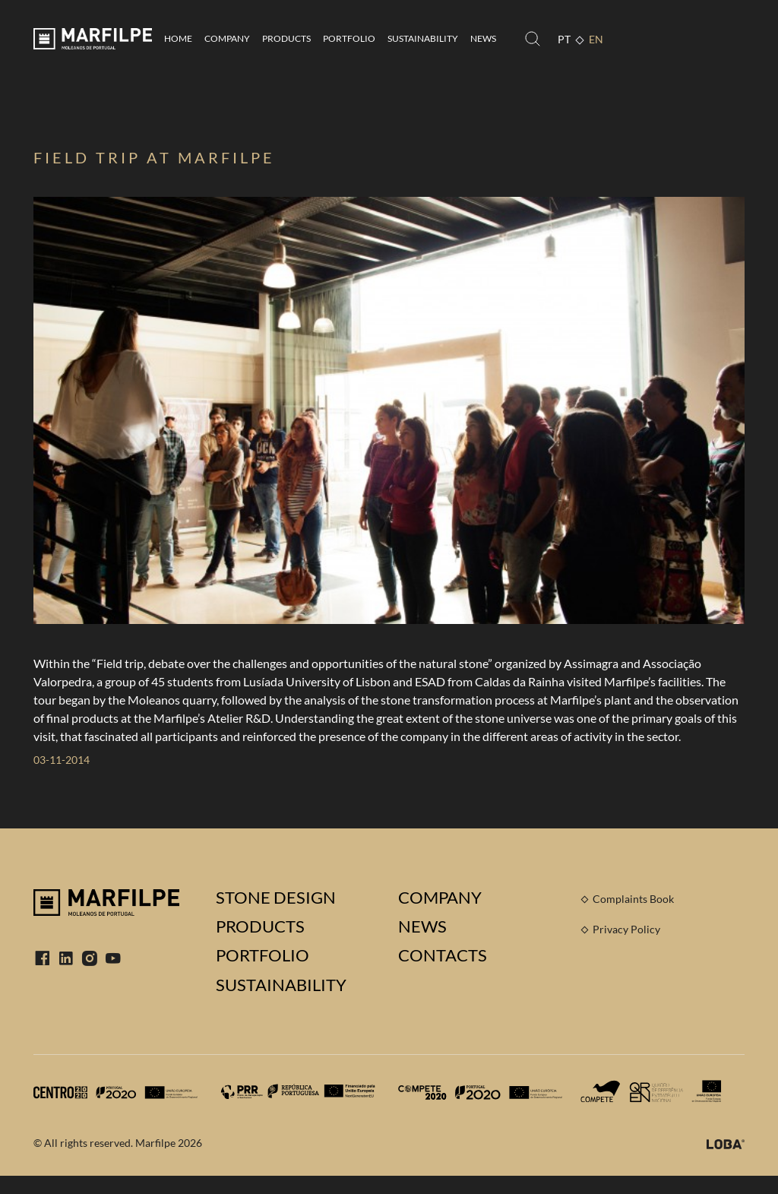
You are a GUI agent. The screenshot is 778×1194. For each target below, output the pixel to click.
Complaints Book (633, 898)
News (483, 38)
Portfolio (349, 38)
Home (178, 38)
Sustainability (422, 38)
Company (227, 38)
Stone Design (276, 897)
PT (564, 39)
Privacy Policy (626, 929)
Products (286, 38)
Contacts (442, 955)
